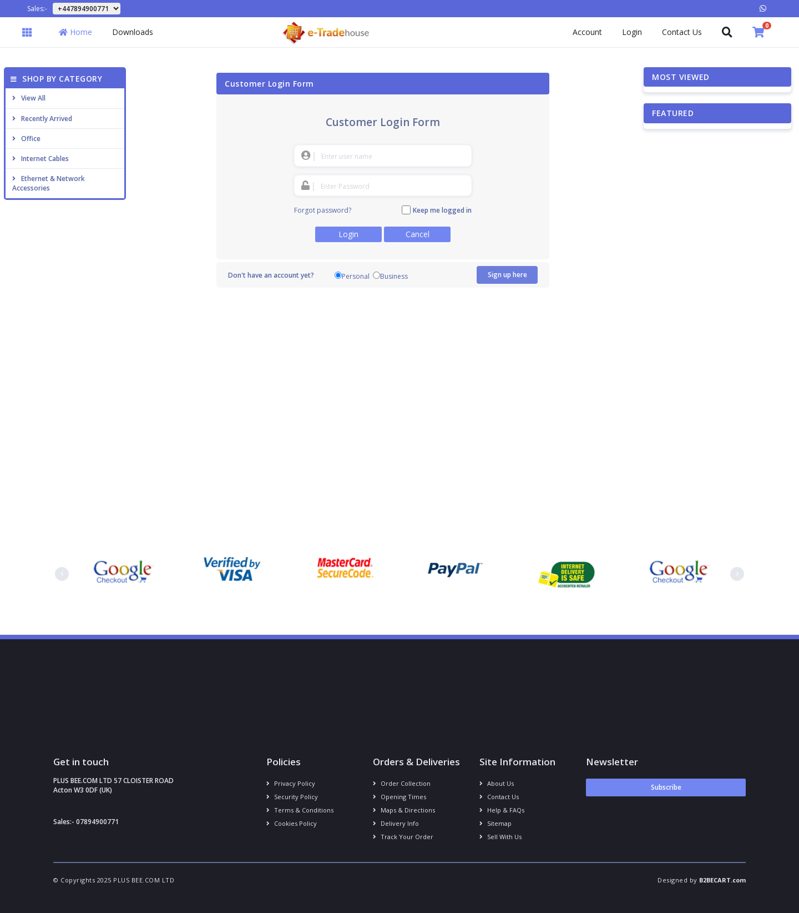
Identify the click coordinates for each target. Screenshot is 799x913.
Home (75, 32)
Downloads (132, 32)
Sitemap (495, 823)
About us (496, 783)
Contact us (499, 796)
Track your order (403, 836)
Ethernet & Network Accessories (48, 183)
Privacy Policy (290, 783)
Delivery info (396, 823)
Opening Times (399, 796)
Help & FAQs (501, 810)
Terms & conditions (299, 810)
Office (26, 138)
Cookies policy (291, 823)
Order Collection (402, 783)
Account (587, 32)
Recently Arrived (42, 118)
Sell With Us (500, 836)
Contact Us (682, 32)
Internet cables (40, 158)
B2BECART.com (722, 880)
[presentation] (62, 574)
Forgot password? (322, 210)
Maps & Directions (404, 810)
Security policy (292, 796)
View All (28, 98)
